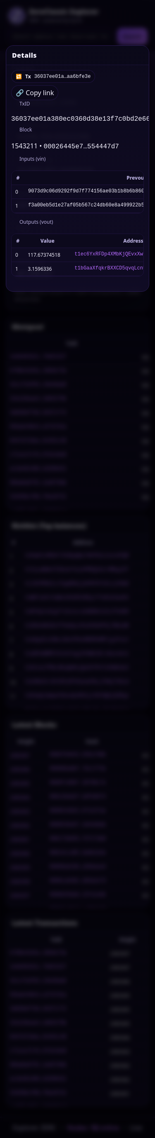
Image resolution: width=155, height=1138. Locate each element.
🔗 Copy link (35, 92)
